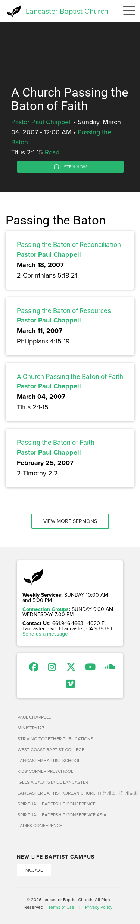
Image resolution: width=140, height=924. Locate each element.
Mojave (34, 870)
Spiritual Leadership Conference (57, 804)
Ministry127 (31, 728)
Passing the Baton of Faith (55, 442)
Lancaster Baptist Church (67, 11)
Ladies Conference (40, 825)
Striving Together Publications (55, 738)
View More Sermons (70, 521)
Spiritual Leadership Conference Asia (62, 814)
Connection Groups (45, 609)
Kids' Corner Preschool (45, 771)
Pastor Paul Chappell (41, 121)
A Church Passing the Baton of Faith (70, 376)
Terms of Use (61, 907)
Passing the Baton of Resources (64, 311)
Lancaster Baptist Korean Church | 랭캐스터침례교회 (70, 793)
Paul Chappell (34, 717)
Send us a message (45, 633)
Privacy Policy (98, 907)
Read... (54, 152)
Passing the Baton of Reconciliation (69, 244)
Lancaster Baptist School (49, 760)
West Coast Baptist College (51, 749)
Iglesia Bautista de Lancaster (53, 782)
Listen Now (70, 166)
